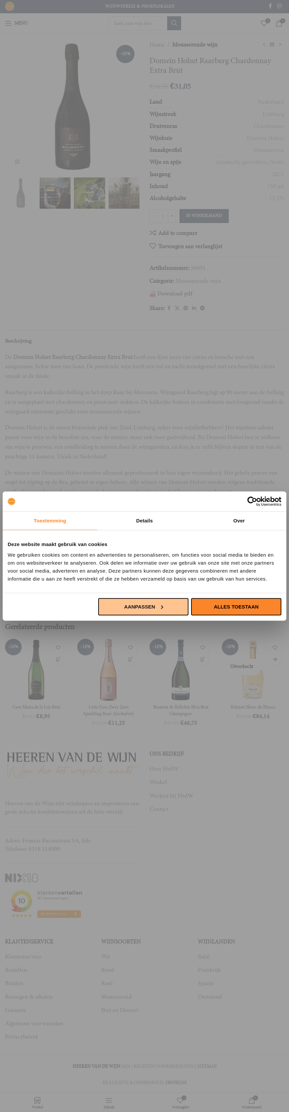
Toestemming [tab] (50, 520)
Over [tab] (239, 520)
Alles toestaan (236, 606)
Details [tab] (144, 520)
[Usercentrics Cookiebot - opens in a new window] (252, 501)
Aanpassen (143, 606)
